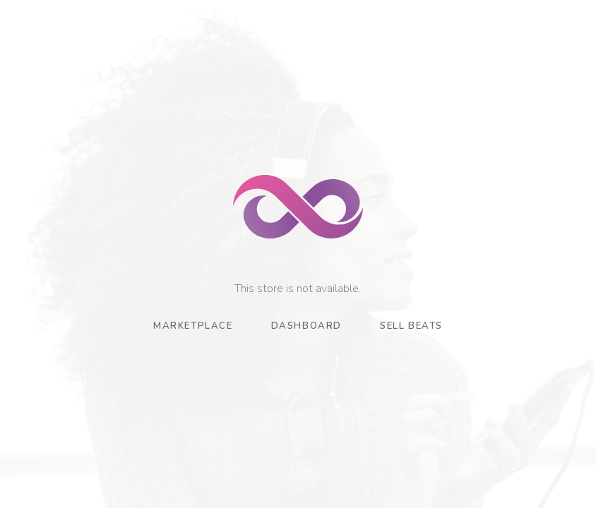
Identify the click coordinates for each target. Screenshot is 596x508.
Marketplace (193, 326)
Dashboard (306, 326)
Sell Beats (411, 326)
